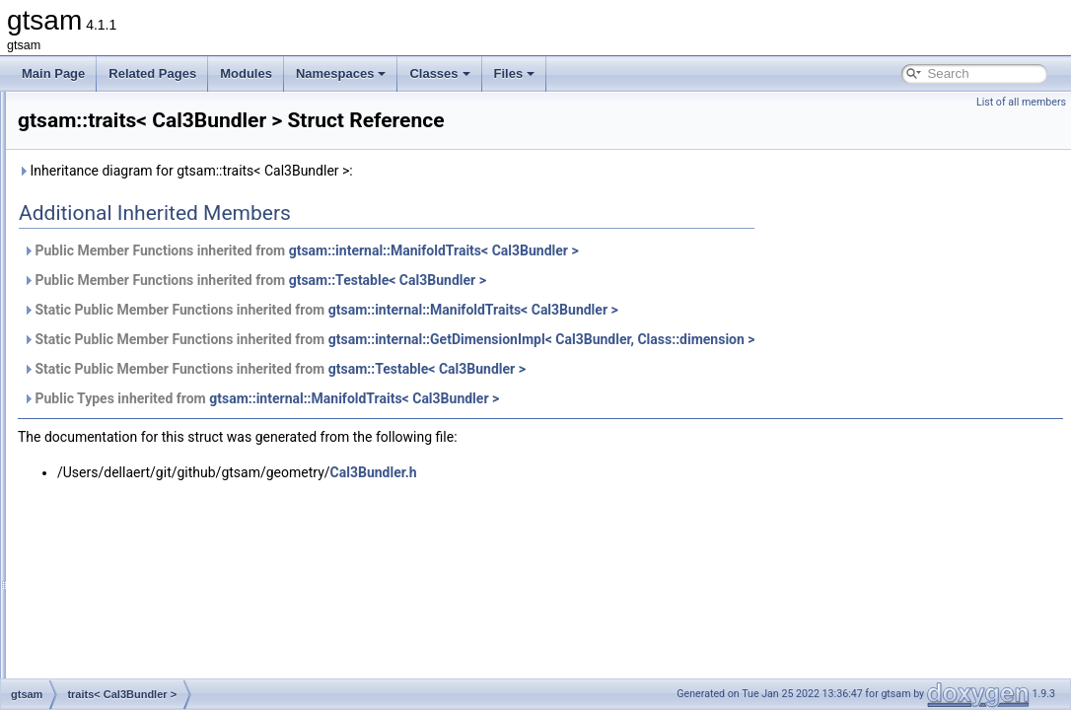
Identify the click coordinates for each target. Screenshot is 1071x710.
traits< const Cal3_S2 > (142, 633)
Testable (103, 134)
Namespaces (341, 73)
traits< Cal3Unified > (134, 459)
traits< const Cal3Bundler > (152, 676)
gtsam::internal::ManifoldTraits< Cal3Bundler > (680, 278)
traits (94, 199)
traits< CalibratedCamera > (152, 481)
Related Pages (152, 73)
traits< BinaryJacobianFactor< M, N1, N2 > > (198, 329)
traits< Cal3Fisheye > (136, 438)
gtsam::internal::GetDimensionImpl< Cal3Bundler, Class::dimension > (788, 367)
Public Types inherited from (507, 426)
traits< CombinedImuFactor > (157, 525)
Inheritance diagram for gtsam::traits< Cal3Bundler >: (432, 198)
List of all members (1021, 102)
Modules (246, 73)
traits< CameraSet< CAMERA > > (169, 503)
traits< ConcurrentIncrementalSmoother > (190, 611)
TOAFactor (109, 177)
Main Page (53, 73)
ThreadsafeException (136, 156)
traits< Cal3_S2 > (127, 351)
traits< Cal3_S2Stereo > (144, 373)
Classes (439, 73)
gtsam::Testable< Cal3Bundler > (634, 308)
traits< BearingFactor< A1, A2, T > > (175, 221)
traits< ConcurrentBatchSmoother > (174, 568)
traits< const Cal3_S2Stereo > (160, 655)
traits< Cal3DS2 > (128, 416)
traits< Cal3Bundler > (136, 394)
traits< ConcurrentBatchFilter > (161, 546)
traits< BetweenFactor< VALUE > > (173, 308)
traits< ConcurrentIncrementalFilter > (177, 590)
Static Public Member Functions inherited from (567, 337)
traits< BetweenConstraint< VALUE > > (183, 286)
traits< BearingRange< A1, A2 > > (169, 242)
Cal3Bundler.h (620, 500)
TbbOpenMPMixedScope (147, 112)
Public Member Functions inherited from (547, 278)
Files (515, 73)
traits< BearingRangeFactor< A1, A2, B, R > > (201, 264)
